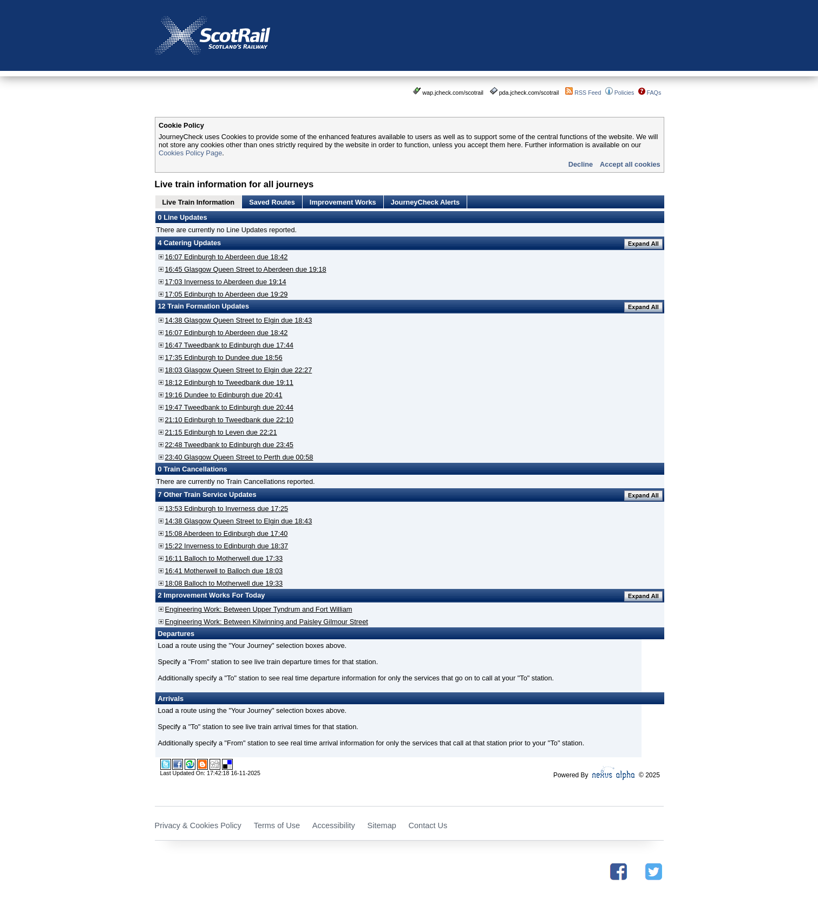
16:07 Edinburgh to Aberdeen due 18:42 (226, 257)
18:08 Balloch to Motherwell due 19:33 (224, 583)
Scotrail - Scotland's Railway (212, 35)
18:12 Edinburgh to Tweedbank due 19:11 (229, 382)
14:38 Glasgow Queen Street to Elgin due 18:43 (238, 320)
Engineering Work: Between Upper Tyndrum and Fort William (258, 609)
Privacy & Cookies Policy (198, 825)
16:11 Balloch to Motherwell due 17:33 (224, 558)
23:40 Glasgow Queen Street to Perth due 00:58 (239, 457)
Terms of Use (277, 825)
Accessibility (333, 825)
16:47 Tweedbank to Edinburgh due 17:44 (229, 345)
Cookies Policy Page (190, 153)
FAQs (654, 92)
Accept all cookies (630, 164)
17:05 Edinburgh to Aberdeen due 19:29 (226, 294)
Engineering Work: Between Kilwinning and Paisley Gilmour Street (266, 622)
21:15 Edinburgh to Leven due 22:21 (221, 432)
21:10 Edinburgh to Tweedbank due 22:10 (229, 420)
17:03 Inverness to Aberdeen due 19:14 (225, 282)
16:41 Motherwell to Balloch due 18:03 (224, 571)
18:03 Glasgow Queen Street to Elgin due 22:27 (238, 370)
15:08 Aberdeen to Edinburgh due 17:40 (226, 533)
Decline (580, 164)
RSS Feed (587, 92)
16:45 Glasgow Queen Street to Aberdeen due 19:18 (245, 269)
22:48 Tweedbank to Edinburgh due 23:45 (229, 445)
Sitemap (382, 825)
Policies (624, 92)
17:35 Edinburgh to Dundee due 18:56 (224, 357)
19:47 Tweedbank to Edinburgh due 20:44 (229, 407)
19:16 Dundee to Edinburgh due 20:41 (224, 395)
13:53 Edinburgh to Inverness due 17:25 (227, 508)
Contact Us (428, 825)
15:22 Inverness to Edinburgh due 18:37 (227, 546)
